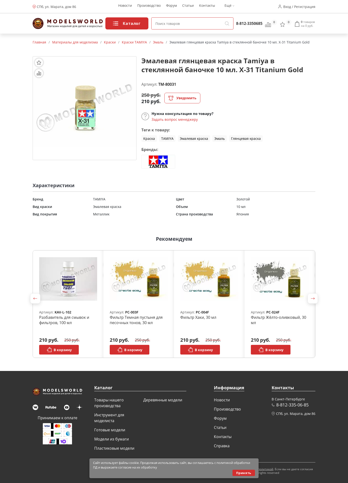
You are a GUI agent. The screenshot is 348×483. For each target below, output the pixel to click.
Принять (243, 473)
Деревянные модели (162, 400)
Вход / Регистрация (299, 6)
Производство (149, 6)
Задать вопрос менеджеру (175, 119)
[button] (35, 298)
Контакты (207, 6)
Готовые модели (109, 430)
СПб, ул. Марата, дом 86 (56, 6)
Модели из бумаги (111, 439)
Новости (125, 6)
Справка (222, 445)
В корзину (59, 350)
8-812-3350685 (249, 23)
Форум (171, 6)
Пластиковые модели (114, 448)
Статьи (188, 6)
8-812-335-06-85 (292, 405)
